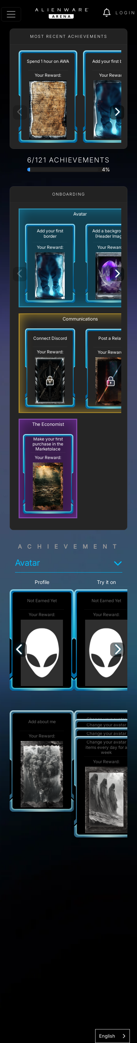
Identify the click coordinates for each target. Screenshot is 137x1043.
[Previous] (20, 650)
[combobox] (112, 1036)
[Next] (117, 112)
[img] (109, 12)
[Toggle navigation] (11, 14)
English (107, 1036)
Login (126, 12)
